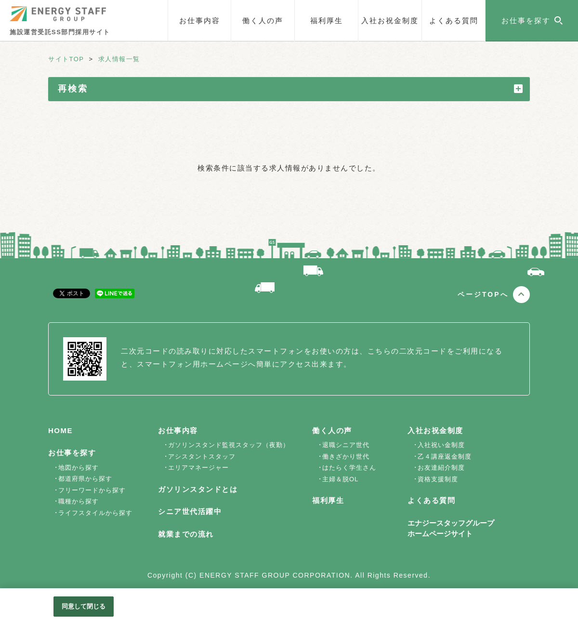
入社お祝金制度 (390, 20)
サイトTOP (66, 59)
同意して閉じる (84, 606)
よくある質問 (453, 20)
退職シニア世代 (345, 445)
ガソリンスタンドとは (197, 489)
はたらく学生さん (349, 467)
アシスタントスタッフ (202, 456)
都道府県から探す (85, 478)
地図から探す (78, 467)
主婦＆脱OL (340, 479)
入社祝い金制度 (441, 445)
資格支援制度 (438, 479)
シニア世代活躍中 (190, 511)
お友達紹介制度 (441, 467)
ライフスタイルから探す (95, 512)
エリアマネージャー (198, 467)
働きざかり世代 (345, 456)
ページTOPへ (483, 294)
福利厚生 (326, 20)
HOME (60, 430)
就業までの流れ (186, 534)
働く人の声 (262, 20)
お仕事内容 (199, 20)
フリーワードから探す (92, 490)
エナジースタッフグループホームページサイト (450, 528)
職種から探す (78, 501)
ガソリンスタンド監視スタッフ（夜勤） (228, 445)
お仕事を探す (72, 453)
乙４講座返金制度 (445, 456)
